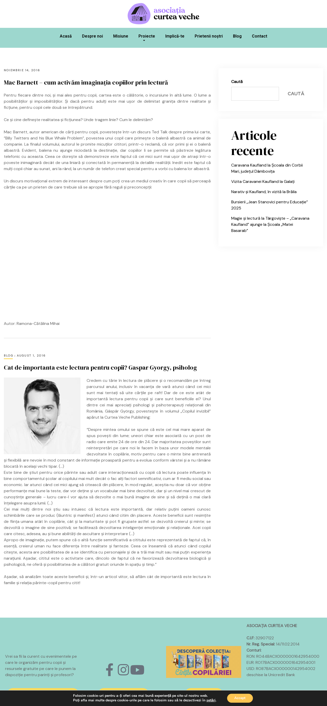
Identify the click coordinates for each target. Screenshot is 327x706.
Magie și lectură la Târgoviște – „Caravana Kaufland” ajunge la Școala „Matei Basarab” (270, 224)
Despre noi (92, 36)
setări (210, 700)
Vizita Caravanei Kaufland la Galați (263, 181)
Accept (240, 698)
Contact (259, 36)
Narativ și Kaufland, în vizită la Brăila (264, 191)
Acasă (66, 36)
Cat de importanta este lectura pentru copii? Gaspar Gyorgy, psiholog (100, 367)
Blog (237, 36)
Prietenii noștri (209, 36)
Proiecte (146, 39)
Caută (237, 81)
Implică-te (174, 36)
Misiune (120, 36)
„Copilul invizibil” (196, 411)
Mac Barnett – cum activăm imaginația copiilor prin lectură (86, 82)
